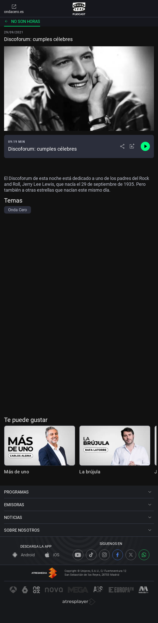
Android (24, 555)
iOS (52, 555)
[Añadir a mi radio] (132, 146)
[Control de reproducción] (145, 146)
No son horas (22, 21)
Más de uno (16, 471)
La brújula (89, 471)
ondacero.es (14, 9)
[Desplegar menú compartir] (122, 146)
